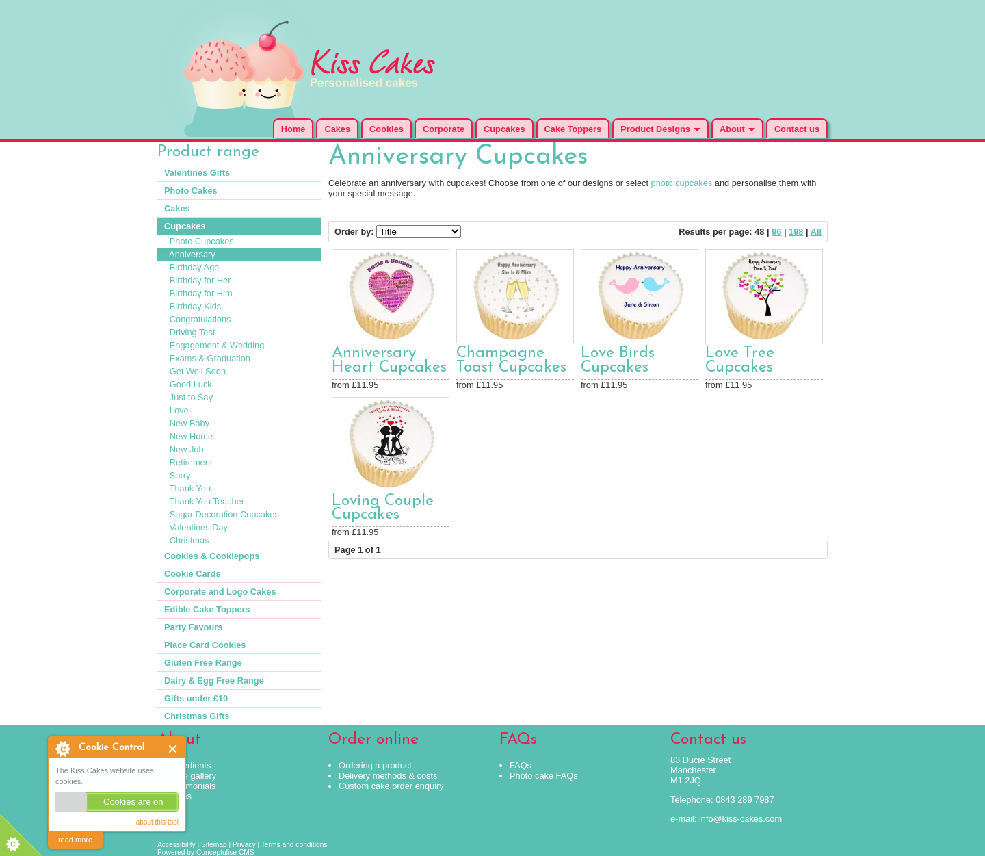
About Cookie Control (62, 748)
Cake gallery (192, 775)
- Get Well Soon (195, 371)
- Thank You (187, 488)
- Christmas (186, 540)
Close (173, 748)
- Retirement (188, 462)
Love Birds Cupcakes (618, 361)
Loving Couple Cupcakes (383, 508)
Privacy (244, 844)
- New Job (184, 449)
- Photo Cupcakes (199, 241)
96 (776, 231)
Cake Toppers (573, 129)
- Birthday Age (191, 267)
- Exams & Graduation (207, 358)
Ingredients (189, 765)
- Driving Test (189, 332)
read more (75, 839)
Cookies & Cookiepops (211, 556)
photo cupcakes (682, 183)
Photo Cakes (191, 190)
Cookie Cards (192, 574)
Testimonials (191, 786)
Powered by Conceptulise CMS (205, 852)
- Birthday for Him (198, 293)
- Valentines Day (196, 527)
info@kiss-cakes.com (740, 819)
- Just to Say (188, 397)
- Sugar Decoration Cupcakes (221, 514)
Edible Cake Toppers (207, 609)
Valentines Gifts (197, 173)
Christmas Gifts (196, 716)
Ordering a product (375, 765)
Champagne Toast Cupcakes (511, 361)
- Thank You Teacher (204, 501)
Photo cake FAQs (544, 775)
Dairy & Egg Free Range (214, 680)
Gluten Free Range (203, 663)
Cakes (337, 129)
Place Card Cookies (205, 645)
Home (293, 129)
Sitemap (214, 844)
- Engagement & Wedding (214, 345)
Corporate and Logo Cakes (220, 591)
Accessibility (176, 844)
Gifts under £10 (196, 698)
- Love (176, 410)
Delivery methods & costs (388, 775)
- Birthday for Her (197, 280)
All (816, 231)
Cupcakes (504, 129)
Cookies (386, 129)
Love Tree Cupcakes (739, 361)
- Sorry (177, 475)
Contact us (796, 129)
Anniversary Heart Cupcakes (389, 361)
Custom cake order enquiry (391, 786)
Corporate (443, 129)
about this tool (157, 822)
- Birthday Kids (192, 306)
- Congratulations (197, 319)
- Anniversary (189, 254)
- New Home (188, 436)
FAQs (520, 765)
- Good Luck (188, 384)
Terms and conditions (294, 844)
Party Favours (193, 627)
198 (796, 231)
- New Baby (186, 423)
